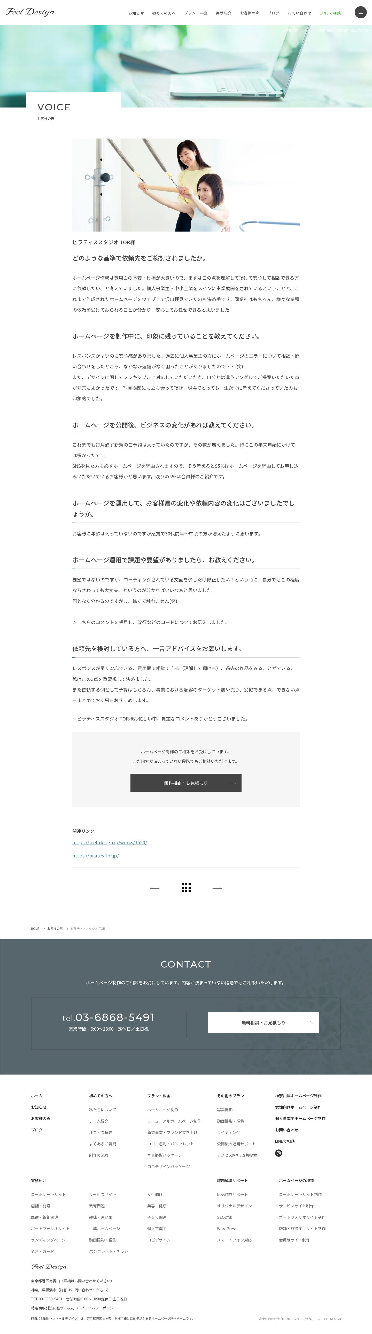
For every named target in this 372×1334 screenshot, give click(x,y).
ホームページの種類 (296, 1180)
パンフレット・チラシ (108, 1251)
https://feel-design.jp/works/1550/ (109, 842)
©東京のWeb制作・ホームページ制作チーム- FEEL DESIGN (300, 1318)
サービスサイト (102, 1194)
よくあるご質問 (102, 1143)
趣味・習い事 (100, 1217)
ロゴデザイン (159, 1240)
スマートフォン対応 (234, 1240)
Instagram (278, 1153)
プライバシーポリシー (99, 1307)
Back (155, 887)
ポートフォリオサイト (50, 1228)
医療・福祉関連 (44, 1217)
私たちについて (102, 1109)
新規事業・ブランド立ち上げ (172, 1132)
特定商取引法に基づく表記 (52, 1307)
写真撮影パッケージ (164, 1155)
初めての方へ (100, 1095)
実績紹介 (224, 13)
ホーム (37, 1095)
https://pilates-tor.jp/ (95, 855)
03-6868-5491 (108, 1017)
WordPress (227, 1228)
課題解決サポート (232, 1180)
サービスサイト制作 (296, 1205)
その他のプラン (230, 1095)
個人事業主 (157, 1228)
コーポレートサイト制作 (300, 1194)
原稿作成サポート (232, 1194)
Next (217, 887)
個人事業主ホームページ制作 (300, 1118)
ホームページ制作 (162, 1109)
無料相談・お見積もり (186, 782)
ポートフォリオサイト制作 (302, 1217)
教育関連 (97, 1205)
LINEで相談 (330, 13)
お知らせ (136, 13)
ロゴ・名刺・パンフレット (170, 1143)
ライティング (228, 1132)
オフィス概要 (100, 1132)
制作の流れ (99, 1155)
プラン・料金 (159, 1095)
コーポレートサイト (48, 1194)
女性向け (155, 1194)
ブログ (274, 13)
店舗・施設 (40, 1205)
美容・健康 (157, 1205)
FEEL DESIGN (49, 1267)
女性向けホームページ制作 (298, 1107)
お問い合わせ (300, 13)
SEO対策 (225, 1217)
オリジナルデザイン (234, 1205)
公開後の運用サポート (236, 1143)
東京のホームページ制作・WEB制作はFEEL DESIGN (31, 12)
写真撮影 (225, 1109)
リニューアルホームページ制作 (174, 1121)
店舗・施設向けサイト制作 (302, 1228)
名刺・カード (42, 1251)
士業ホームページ (104, 1228)
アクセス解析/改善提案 (237, 1155)
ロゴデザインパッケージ (168, 1166)
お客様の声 (250, 13)
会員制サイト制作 (294, 1240)
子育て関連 (157, 1217)
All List (186, 887)
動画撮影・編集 (230, 1121)
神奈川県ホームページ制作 (298, 1095)
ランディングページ (48, 1240)
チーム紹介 (99, 1121)
